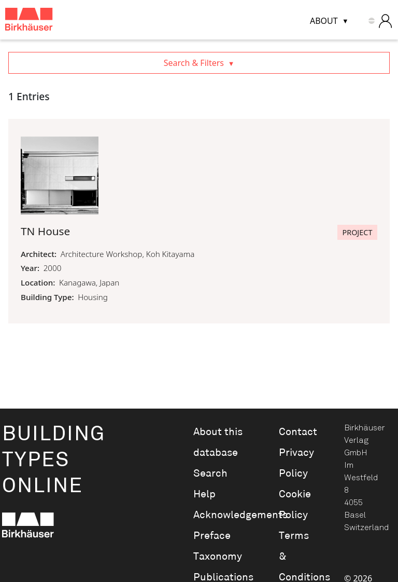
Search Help (210, 484)
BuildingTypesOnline (53, 460)
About (324, 20)
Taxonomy (217, 556)
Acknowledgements (221, 515)
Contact (298, 432)
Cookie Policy (295, 505)
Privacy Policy (296, 463)
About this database (218, 442)
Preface (212, 535)
